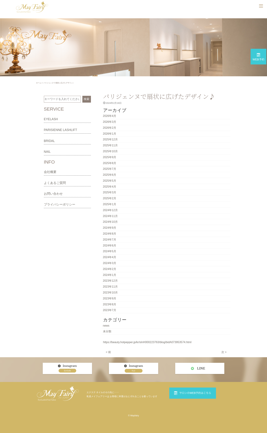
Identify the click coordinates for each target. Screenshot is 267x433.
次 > (224, 352)
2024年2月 (109, 269)
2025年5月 (109, 180)
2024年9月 (109, 227)
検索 (86, 99)
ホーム (38, 83)
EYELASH (51, 119)
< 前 (108, 352)
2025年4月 (109, 186)
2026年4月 (109, 115)
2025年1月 (109, 204)
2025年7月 (109, 168)
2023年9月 (109, 298)
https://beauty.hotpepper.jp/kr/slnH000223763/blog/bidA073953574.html (147, 342)
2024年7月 (109, 239)
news (106, 325)
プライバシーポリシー (59, 204)
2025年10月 (110, 151)
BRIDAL (49, 141)
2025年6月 (109, 174)
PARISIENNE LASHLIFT (60, 130)
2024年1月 (109, 274)
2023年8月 (109, 304)
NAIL (47, 151)
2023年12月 (110, 280)
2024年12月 (110, 210)
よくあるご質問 (55, 183)
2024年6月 (109, 245)
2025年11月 (110, 145)
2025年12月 (110, 139)
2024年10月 (110, 221)
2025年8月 (109, 163)
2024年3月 (109, 263)
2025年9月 (109, 157)
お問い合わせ (53, 193)
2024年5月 (109, 251)
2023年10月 (110, 292)
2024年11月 (110, 216)
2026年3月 (109, 121)
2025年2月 (109, 198)
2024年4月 (109, 257)
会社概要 (50, 172)
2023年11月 (110, 286)
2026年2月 (109, 127)
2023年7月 (109, 310)
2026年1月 (109, 133)
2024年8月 (109, 233)
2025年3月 (109, 192)
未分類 (107, 331)
